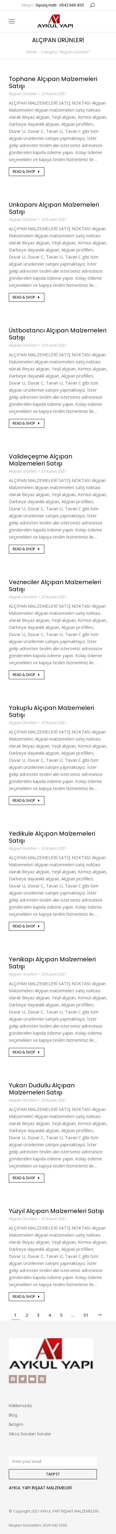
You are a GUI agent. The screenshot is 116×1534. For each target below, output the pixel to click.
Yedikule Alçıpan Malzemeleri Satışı (52, 837)
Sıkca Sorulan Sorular (30, 1434)
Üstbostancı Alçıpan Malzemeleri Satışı (57, 334)
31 (86, 1315)
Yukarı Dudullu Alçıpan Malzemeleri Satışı (42, 1088)
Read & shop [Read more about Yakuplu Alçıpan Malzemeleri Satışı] (27, 800)
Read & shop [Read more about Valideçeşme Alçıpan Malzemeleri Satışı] (27, 548)
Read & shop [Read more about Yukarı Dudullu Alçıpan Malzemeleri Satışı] (27, 1177)
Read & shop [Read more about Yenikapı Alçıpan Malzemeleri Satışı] (27, 1052)
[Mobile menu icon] (11, 21)
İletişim (16, 1424)
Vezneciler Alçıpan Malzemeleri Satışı (55, 585)
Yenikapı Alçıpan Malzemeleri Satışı (52, 962)
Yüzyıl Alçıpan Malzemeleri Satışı (56, 1211)
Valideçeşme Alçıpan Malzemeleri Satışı (40, 460)
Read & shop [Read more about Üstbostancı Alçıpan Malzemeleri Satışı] (27, 423)
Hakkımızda (20, 1406)
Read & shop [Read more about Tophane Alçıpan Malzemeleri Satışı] (27, 171)
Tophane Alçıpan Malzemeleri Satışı (53, 82)
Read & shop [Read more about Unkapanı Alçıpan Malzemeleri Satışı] (27, 297)
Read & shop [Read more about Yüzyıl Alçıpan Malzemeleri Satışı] (27, 1296)
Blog (13, 1415)
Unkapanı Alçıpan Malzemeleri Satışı (54, 208)
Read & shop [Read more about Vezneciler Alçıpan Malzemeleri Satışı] (27, 674)
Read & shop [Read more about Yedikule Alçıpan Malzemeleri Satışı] (27, 926)
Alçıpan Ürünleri (23, 93)
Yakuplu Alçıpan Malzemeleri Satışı (51, 711)
